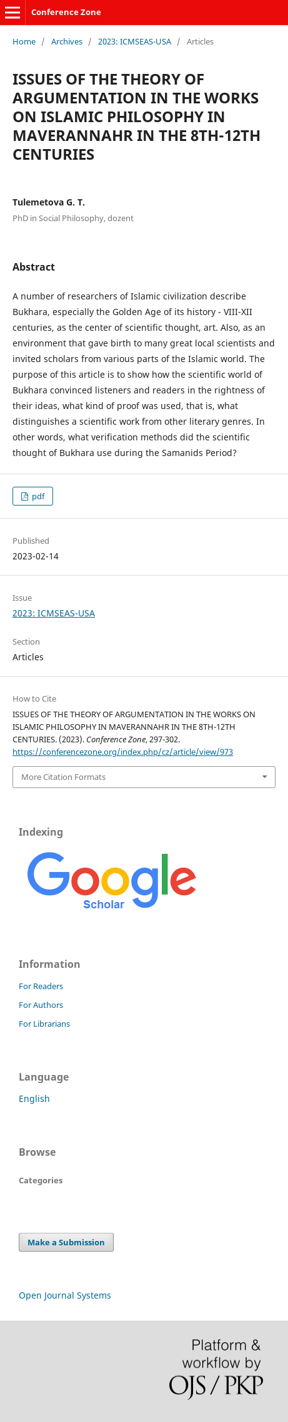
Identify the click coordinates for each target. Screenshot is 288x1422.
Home (24, 41)
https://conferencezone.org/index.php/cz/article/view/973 (122, 751)
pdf (37, 496)
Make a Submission (66, 1242)
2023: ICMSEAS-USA (134, 41)
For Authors (41, 1004)
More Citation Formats (63, 776)
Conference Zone (66, 12)
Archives (66, 41)
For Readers (41, 986)
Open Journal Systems (65, 1295)
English (34, 1098)
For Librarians (44, 1023)
